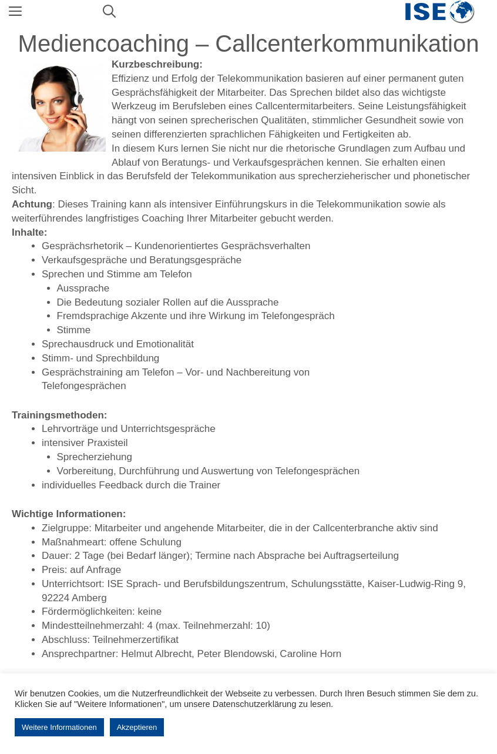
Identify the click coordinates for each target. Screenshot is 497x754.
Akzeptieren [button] (137, 727)
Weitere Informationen (59, 727)
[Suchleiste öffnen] (109, 12)
